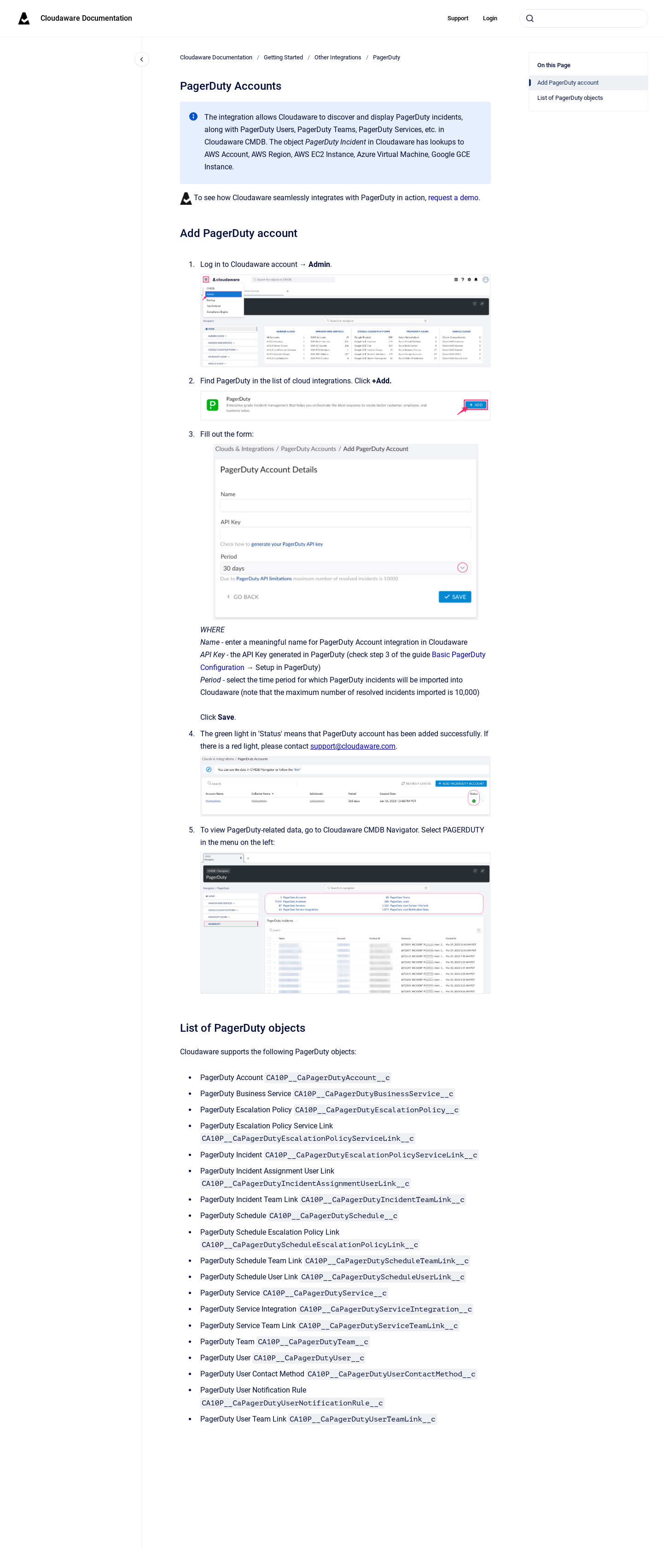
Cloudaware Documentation (86, 18)
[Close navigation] (141, 59)
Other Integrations (337, 57)
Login (490, 18)
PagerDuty (386, 57)
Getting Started (283, 57)
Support (458, 18)
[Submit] (530, 18)
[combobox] (584, 18)
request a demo (453, 197)
